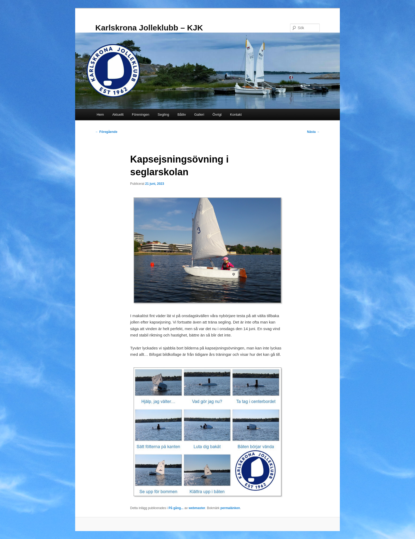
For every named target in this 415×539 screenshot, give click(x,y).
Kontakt (236, 114)
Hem (100, 114)
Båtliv (181, 114)
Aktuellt (118, 114)
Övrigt (217, 114)
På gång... (176, 508)
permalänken (230, 508)
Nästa (313, 132)
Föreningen (140, 114)
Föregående (106, 132)
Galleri (199, 114)
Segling (163, 114)
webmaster (197, 508)
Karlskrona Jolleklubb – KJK (149, 27)
